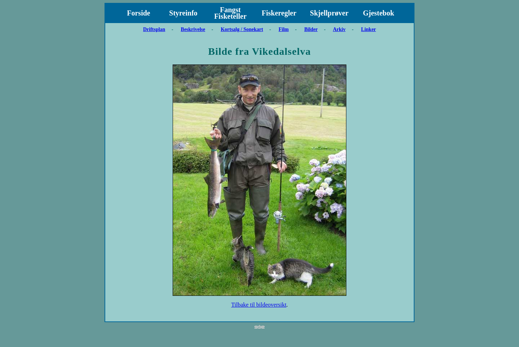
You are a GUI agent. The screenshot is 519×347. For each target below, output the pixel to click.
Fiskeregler (279, 13)
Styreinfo (183, 13)
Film (284, 29)
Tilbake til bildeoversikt (258, 305)
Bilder (311, 29)
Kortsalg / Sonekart (242, 29)
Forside (138, 13)
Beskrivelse (193, 29)
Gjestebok (378, 13)
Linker (368, 29)
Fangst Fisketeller (230, 13)
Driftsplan (154, 29)
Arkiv (339, 29)
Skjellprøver (329, 13)
